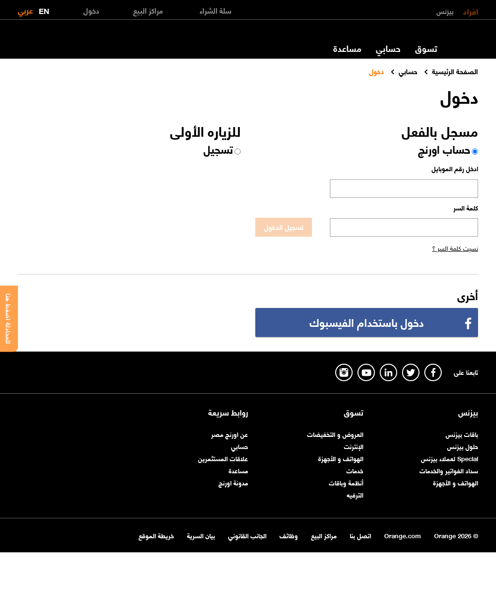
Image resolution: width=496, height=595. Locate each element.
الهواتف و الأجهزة (455, 482)
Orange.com (402, 535)
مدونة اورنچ (233, 482)
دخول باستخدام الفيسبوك (367, 322)
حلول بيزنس (462, 446)
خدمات (354, 470)
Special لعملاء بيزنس (449, 458)
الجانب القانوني (247, 535)
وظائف (288, 535)
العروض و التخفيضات (335, 434)
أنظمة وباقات (346, 482)
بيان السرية (201, 535)
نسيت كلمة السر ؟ (455, 247)
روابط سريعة (228, 412)
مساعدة (347, 48)
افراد (470, 10)
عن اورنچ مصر (229, 434)
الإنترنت (353, 446)
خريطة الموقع (156, 535)
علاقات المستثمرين (223, 458)
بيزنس (444, 10)
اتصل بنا (360, 535)
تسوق (426, 48)
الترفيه (355, 494)
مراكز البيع (324, 535)
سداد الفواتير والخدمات (448, 470)
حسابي (388, 48)
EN (44, 9)
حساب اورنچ (444, 149)
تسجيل (218, 149)
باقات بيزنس (462, 434)
